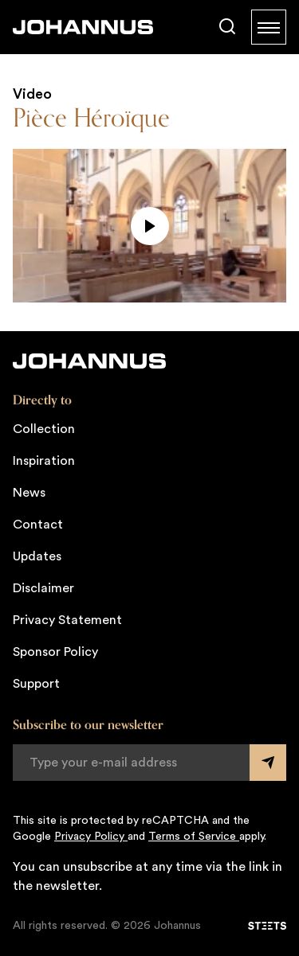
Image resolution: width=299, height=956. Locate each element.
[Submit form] (268, 762)
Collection (44, 429)
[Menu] (268, 27)
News (29, 492)
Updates (37, 556)
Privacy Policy (91, 836)
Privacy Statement (67, 620)
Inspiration (44, 461)
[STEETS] (267, 926)
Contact (38, 524)
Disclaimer (43, 588)
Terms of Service (193, 836)
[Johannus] (83, 27)
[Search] (227, 27)
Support (36, 683)
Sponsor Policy (55, 652)
